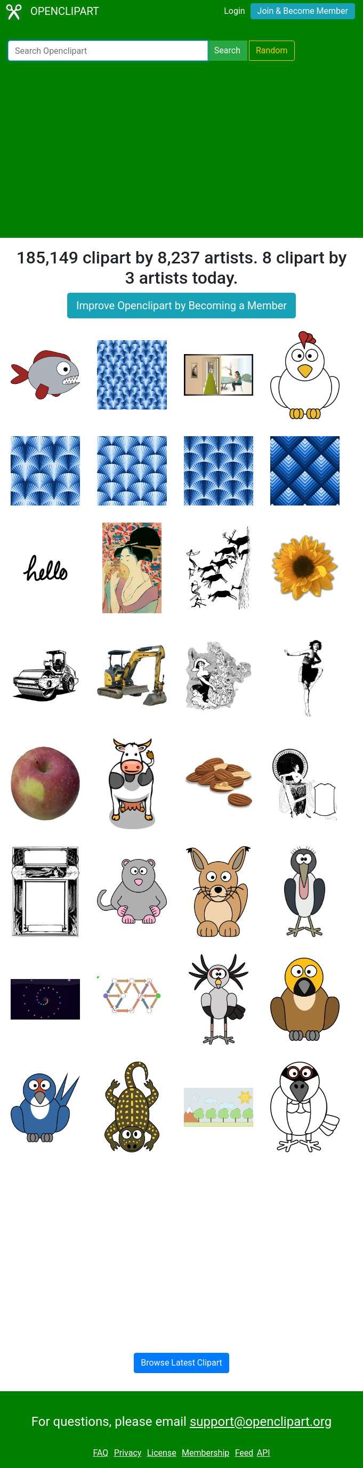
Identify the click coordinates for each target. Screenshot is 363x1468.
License (161, 1453)
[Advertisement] (181, 149)
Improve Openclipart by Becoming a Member (181, 305)
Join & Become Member (302, 11)
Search (227, 50)
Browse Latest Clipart (181, 1363)
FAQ (100, 1453)
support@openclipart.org (261, 1421)
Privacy (128, 1453)
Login (234, 11)
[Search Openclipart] (108, 51)
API (263, 1453)
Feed (244, 1453)
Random (272, 50)
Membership (205, 1453)
